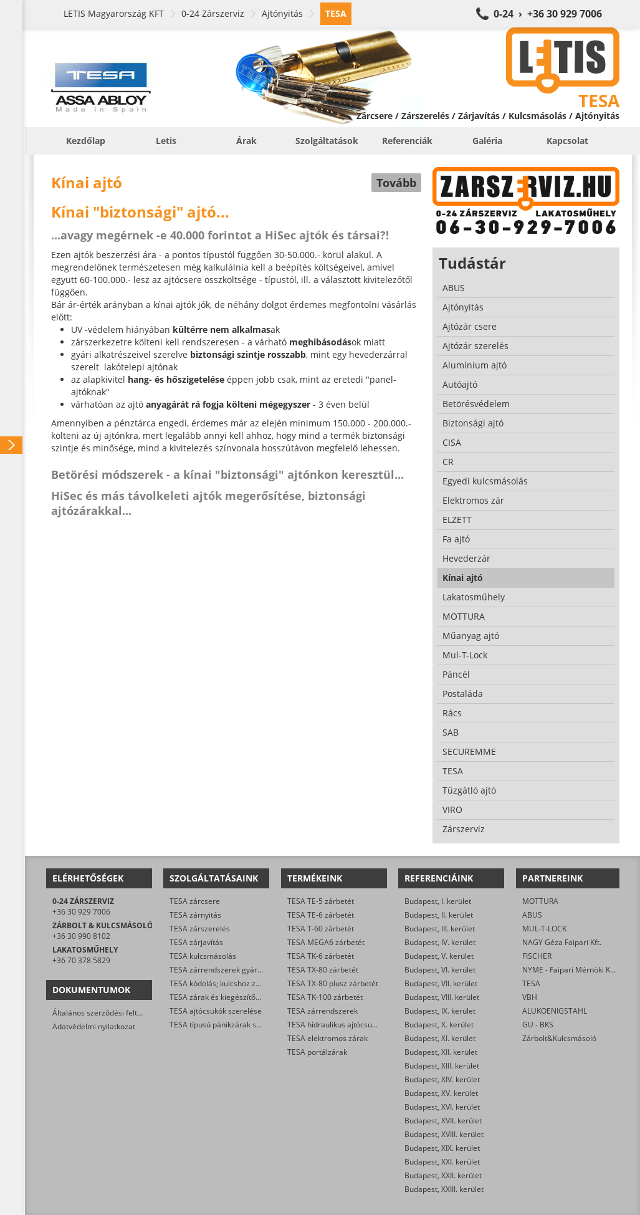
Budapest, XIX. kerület (442, 1148)
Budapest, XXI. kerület (442, 1161)
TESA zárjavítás (196, 942)
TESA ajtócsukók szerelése (216, 1011)
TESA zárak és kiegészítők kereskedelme (240, 997)
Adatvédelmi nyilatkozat (93, 1026)
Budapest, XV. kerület (441, 1093)
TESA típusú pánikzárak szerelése (228, 1024)
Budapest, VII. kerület (440, 983)
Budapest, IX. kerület (439, 1011)
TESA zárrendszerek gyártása (221, 969)
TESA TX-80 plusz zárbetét (332, 983)
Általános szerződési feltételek (105, 1012)
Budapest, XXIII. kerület (444, 1189)
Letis (166, 140)
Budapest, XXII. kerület (443, 1175)
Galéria (487, 140)
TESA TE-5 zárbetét (320, 901)
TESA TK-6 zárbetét (320, 956)
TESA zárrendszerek (322, 1011)
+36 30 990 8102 (81, 936)
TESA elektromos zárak (327, 1038)
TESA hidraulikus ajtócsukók (335, 1024)
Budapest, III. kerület (439, 928)
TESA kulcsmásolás (203, 956)
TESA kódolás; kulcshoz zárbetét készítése (242, 983)
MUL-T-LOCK (544, 928)
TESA (531, 983)
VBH (529, 997)
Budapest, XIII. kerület (441, 1065)
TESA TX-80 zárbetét (322, 969)
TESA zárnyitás (195, 915)
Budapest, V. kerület (439, 956)
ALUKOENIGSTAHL (554, 1011)
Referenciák (407, 140)
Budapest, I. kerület (437, 901)
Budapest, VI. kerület (439, 969)
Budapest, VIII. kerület (441, 997)
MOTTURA (540, 901)
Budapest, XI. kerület (439, 1038)
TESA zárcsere (195, 901)
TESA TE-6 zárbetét (320, 915)
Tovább (396, 182)
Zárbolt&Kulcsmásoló (559, 1038)
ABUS (532, 915)
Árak (246, 140)
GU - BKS (537, 1024)
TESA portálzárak (317, 1052)
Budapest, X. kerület (439, 1024)
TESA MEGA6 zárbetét (326, 942)
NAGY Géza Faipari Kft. (561, 942)
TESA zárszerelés (200, 928)
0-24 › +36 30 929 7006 (548, 14)
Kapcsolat (567, 140)
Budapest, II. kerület (438, 915)
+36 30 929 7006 (81, 911)
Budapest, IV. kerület (439, 942)
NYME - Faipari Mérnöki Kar (570, 969)
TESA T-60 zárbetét (320, 928)
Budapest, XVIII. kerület (444, 1134)
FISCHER (537, 956)
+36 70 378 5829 (81, 960)
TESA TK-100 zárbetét (325, 997)
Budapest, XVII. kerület (443, 1120)
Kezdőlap (85, 140)
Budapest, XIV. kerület (442, 1079)
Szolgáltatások (326, 140)
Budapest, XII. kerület (440, 1052)
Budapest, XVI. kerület (442, 1107)
